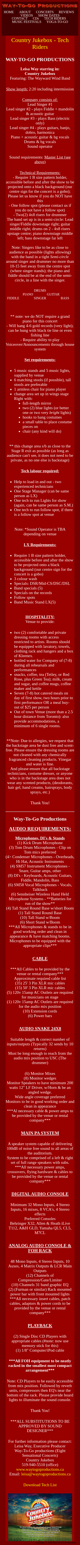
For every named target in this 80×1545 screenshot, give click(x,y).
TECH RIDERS (55, 18)
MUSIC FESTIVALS (26, 22)
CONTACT (20, 18)
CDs (36, 18)
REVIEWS (66, 12)
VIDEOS (26, 15)
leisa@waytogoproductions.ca (46, 1474)
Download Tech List (40, 1485)
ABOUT (25, 12)
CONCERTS (45, 12)
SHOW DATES (49, 15)
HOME (9, 12)
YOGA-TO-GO (57, 22)
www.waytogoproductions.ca (40, 1469)
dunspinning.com (6, 1544)
